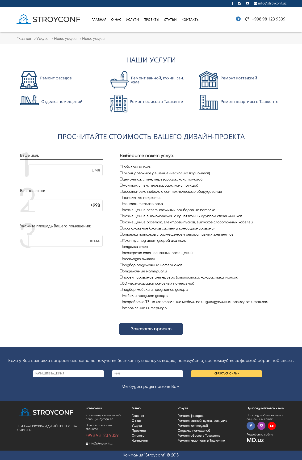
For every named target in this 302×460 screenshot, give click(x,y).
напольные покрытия (142, 198)
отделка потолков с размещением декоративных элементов (178, 234)
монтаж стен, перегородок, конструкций (160, 185)
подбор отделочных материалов (152, 265)
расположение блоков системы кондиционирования (169, 228)
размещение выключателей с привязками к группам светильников (182, 216)
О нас (116, 19)
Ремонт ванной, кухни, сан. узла (202, 421)
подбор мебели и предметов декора (155, 290)
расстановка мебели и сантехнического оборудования (172, 191)
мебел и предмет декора (145, 296)
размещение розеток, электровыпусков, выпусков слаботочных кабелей (188, 222)
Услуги (132, 19)
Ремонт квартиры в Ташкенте (201, 440)
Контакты (190, 19)
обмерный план (137, 167)
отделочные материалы (145, 271)
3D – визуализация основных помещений (158, 283)
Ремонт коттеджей (193, 425)
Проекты (151, 19)
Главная (99, 19)
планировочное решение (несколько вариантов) (167, 173)
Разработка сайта (260, 434)
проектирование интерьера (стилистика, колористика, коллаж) (181, 277)
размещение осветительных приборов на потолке (169, 210)
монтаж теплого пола (143, 204)
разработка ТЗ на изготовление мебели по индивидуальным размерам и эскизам (195, 302)
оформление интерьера (145, 308)
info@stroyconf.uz (270, 3)
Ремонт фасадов (190, 416)
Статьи (170, 19)
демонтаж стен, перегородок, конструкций (162, 179)
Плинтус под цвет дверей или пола (154, 240)
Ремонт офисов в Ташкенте (199, 435)
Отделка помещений (194, 430)
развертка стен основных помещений (158, 253)
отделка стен (135, 247)
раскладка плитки (139, 259)
